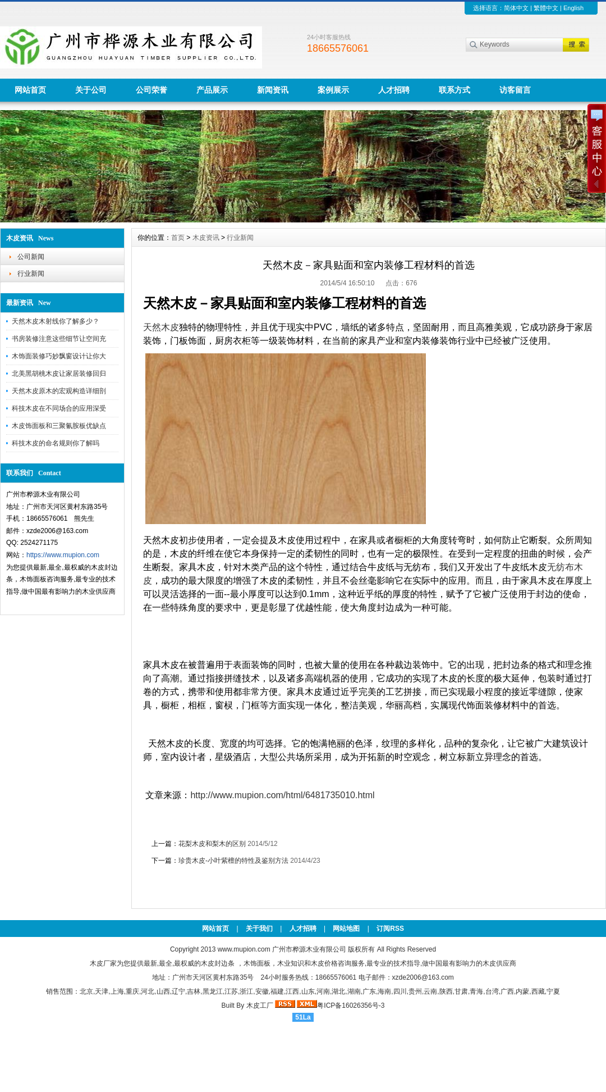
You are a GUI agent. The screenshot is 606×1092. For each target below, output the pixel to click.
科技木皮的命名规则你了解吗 (55, 443)
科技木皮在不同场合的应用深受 (59, 408)
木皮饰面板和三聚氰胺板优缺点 (59, 426)
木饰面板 (257, 963)
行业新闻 (30, 273)
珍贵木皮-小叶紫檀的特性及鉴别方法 (233, 861)
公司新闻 (30, 257)
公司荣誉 (151, 89)
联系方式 (454, 89)
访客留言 (515, 89)
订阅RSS (390, 928)
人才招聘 (394, 89)
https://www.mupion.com (62, 555)
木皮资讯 (205, 238)
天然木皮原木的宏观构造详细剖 (59, 391)
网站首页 (30, 89)
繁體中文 (546, 7)
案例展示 (333, 89)
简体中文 (516, 7)
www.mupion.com (244, 949)
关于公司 (91, 89)
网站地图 (346, 928)
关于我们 (259, 928)
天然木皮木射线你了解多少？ (55, 321)
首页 (178, 238)
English (573, 7)
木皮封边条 (218, 963)
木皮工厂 (259, 1005)
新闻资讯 (272, 89)
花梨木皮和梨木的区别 (212, 844)
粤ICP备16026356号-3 (350, 1005)
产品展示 (212, 89)
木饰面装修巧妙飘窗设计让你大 (59, 356)
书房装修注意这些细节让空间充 (59, 339)
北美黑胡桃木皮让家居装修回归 (59, 373)
